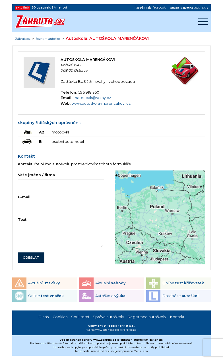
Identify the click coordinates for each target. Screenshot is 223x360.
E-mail (24, 197)
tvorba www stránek (99, 329)
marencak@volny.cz (92, 98)
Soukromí (80, 317)
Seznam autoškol (48, 39)
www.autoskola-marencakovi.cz (101, 103)
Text (22, 219)
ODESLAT (31, 258)
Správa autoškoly (108, 317)
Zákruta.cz (22, 39)
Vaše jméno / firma (36, 175)
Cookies (60, 317)
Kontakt (177, 317)
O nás (43, 317)
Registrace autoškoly (147, 317)
